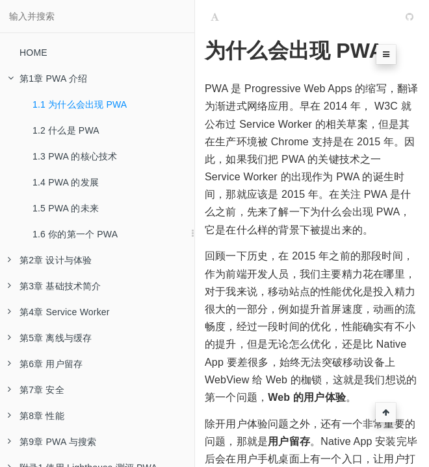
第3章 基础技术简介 (54, 286)
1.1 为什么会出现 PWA (79, 104)
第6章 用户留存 (45, 364)
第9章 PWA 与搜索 (52, 442)
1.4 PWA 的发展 (65, 182)
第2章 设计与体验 (50, 260)
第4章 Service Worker (59, 312)
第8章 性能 (36, 416)
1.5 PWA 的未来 (65, 208)
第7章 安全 (36, 390)
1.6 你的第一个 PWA (75, 234)
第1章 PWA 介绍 (47, 78)
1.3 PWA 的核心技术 (74, 156)
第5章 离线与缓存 (50, 338)
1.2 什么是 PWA (65, 130)
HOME (33, 52)
